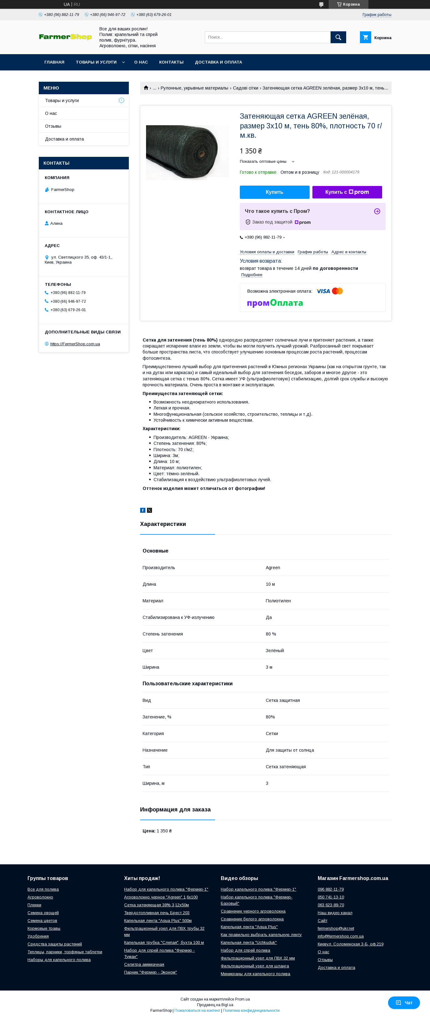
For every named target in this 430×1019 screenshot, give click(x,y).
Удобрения (38, 936)
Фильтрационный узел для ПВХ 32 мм (258, 958)
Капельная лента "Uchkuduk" (249, 942)
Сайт (322, 920)
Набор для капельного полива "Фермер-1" (166, 889)
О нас (141, 62)
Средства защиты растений (55, 944)
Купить (274, 192)
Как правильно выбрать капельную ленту (261, 934)
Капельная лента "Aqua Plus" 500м (158, 920)
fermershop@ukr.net (336, 928)
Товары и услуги (96, 62)
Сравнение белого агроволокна (252, 919)
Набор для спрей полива (245, 950)
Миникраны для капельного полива (255, 973)
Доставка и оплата (218, 62)
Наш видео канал (335, 912)
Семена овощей (43, 912)
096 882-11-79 (331, 889)
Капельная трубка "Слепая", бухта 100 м (164, 942)
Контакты (171, 62)
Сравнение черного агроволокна (253, 911)
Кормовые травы (44, 928)
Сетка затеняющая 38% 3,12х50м (156, 905)
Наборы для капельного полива (59, 959)
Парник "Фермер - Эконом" (150, 972)
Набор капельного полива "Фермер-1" (258, 889)
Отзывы (53, 126)
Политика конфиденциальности (251, 1010)
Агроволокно (40, 897)
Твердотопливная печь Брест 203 (157, 912)
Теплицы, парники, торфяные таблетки (65, 952)
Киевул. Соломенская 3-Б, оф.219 (350, 944)
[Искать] (338, 37)
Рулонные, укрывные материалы (194, 87)
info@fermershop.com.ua (341, 936)
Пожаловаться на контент (197, 1010)
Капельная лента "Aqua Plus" (249, 926)
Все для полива (43, 889)
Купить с (347, 192)
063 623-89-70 (331, 905)
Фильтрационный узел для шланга (255, 966)
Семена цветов (42, 920)
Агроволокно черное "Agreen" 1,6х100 (161, 897)
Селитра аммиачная (144, 964)
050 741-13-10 (331, 897)
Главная (54, 62)
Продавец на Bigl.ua (215, 1005)
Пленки (34, 905)
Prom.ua (242, 999)
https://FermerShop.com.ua (75, 344)
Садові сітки (245, 87)
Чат (404, 1003)
